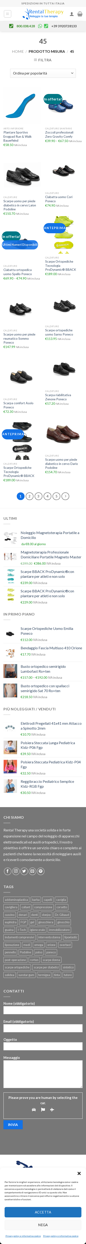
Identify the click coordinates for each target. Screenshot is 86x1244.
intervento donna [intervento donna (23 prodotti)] (49, 937)
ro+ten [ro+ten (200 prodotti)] (34, 960)
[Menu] (7, 14)
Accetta (43, 1212)
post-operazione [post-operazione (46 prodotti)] (15, 960)
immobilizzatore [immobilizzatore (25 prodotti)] (59, 930)
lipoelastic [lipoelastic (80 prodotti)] (70, 937)
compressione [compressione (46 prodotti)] (43, 907)
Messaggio (43, 1073)
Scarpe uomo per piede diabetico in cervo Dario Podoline (61, 464)
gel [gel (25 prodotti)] (32, 922)
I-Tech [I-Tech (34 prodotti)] (22, 930)
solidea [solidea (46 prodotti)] (9, 975)
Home (18, 51)
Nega (43, 1225)
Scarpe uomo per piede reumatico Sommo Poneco (19, 338)
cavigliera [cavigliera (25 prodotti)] (11, 907)
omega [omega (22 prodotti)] (38, 945)
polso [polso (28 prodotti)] (38, 952)
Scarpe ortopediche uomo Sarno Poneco (59, 332)
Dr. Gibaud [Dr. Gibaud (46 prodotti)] (62, 915)
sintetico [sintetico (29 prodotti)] (68, 967)
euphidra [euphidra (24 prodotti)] (11, 922)
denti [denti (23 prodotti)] (34, 915)
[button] (79, 1173)
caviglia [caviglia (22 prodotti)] (61, 900)
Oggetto (43, 1046)
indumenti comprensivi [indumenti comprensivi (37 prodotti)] (19, 937)
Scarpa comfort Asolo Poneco (18, 405)
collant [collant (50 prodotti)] (26, 907)
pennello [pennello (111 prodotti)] (10, 952)
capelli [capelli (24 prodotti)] (48, 900)
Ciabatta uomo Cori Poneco (58, 199)
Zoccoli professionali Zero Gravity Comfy (59, 134)
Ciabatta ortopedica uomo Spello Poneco (17, 272)
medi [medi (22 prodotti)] (26, 945)
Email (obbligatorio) (43, 1028)
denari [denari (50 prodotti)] (23, 915)
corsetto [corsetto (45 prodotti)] (61, 907)
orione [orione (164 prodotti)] (51, 945)
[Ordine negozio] (43, 73)
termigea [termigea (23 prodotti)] (44, 975)
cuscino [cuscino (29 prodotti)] (9, 915)
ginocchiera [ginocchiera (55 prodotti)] (45, 922)
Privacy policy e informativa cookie (23, 1236)
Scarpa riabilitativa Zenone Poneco (58, 397)
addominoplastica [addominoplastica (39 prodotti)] (16, 900)
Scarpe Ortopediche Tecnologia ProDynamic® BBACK (60, 265)
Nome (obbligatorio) (43, 1009)
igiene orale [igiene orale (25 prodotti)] (37, 930)
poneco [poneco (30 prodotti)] (51, 952)
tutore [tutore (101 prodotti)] (68, 975)
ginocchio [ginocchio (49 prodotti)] (63, 922)
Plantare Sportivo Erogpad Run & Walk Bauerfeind (17, 136)
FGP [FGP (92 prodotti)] (23, 922)
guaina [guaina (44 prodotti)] (9, 930)
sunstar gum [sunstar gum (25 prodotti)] (26, 975)
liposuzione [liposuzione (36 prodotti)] (12, 945)
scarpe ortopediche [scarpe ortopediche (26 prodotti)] (17, 967)
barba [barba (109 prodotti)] (36, 900)
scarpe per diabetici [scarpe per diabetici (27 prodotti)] (46, 967)
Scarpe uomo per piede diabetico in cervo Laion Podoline (19, 205)
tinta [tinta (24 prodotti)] (57, 975)
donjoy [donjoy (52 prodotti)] (46, 915)
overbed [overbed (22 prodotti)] (65, 945)
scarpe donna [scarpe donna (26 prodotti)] (51, 960)
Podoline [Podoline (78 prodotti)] (25, 952)
